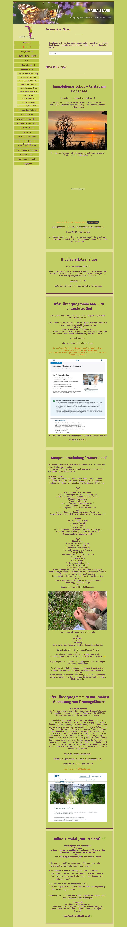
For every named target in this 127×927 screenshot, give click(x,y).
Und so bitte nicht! (27, 65)
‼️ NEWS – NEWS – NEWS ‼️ (27, 56)
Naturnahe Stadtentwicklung (28, 74)
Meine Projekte (27, 69)
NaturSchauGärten (28, 95)
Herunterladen (93, 222)
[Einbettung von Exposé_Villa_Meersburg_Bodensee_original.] (77, 189)
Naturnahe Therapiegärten (28, 92)
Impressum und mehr (27, 159)
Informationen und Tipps (27, 119)
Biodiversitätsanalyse (79, 259)
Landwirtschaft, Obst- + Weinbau (28, 106)
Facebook (27, 132)
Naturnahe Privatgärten (28, 84)
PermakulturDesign (28, 102)
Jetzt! (27, 60)
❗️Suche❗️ (27, 47)
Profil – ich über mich (27, 146)
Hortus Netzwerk (27, 128)
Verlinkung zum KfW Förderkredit (77, 769)
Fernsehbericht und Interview (27, 141)
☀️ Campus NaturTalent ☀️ (27, 110)
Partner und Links (27, 155)
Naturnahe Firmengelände (28, 88)
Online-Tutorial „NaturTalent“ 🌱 (79, 839)
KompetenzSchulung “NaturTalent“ (79, 458)
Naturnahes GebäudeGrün (28, 77)
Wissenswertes (27, 114)
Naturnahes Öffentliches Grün (28, 81)
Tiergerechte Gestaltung (27, 123)
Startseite (27, 43)
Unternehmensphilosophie (27, 150)
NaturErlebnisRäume (28, 99)
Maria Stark (99, 10)
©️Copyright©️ (27, 164)
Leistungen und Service (27, 137)
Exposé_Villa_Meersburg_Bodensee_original (71, 222)
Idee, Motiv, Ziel (27, 52)
